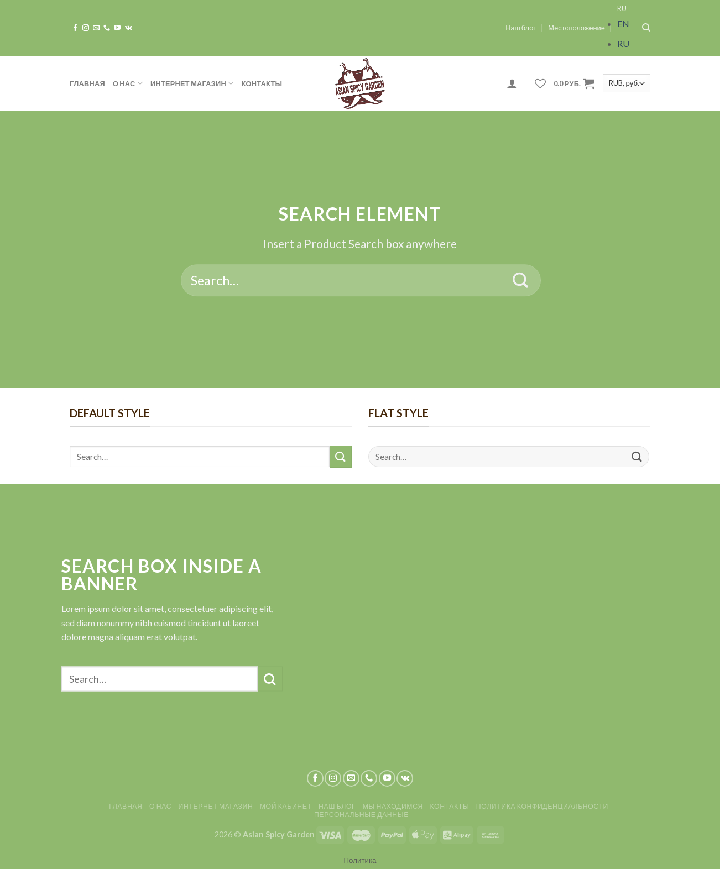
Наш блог (520, 27)
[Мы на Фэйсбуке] (75, 28)
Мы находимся (393, 806)
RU (622, 8)
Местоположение (576, 27)
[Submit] (520, 280)
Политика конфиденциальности (542, 806)
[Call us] (106, 28)
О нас (128, 83)
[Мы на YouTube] (117, 28)
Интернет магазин (192, 83)
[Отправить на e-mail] (96, 28)
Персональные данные (361, 814)
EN (623, 23)
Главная (87, 83)
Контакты (262, 83)
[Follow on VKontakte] (128, 28)
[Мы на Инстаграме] (85, 28)
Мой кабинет (286, 806)
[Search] (646, 27)
